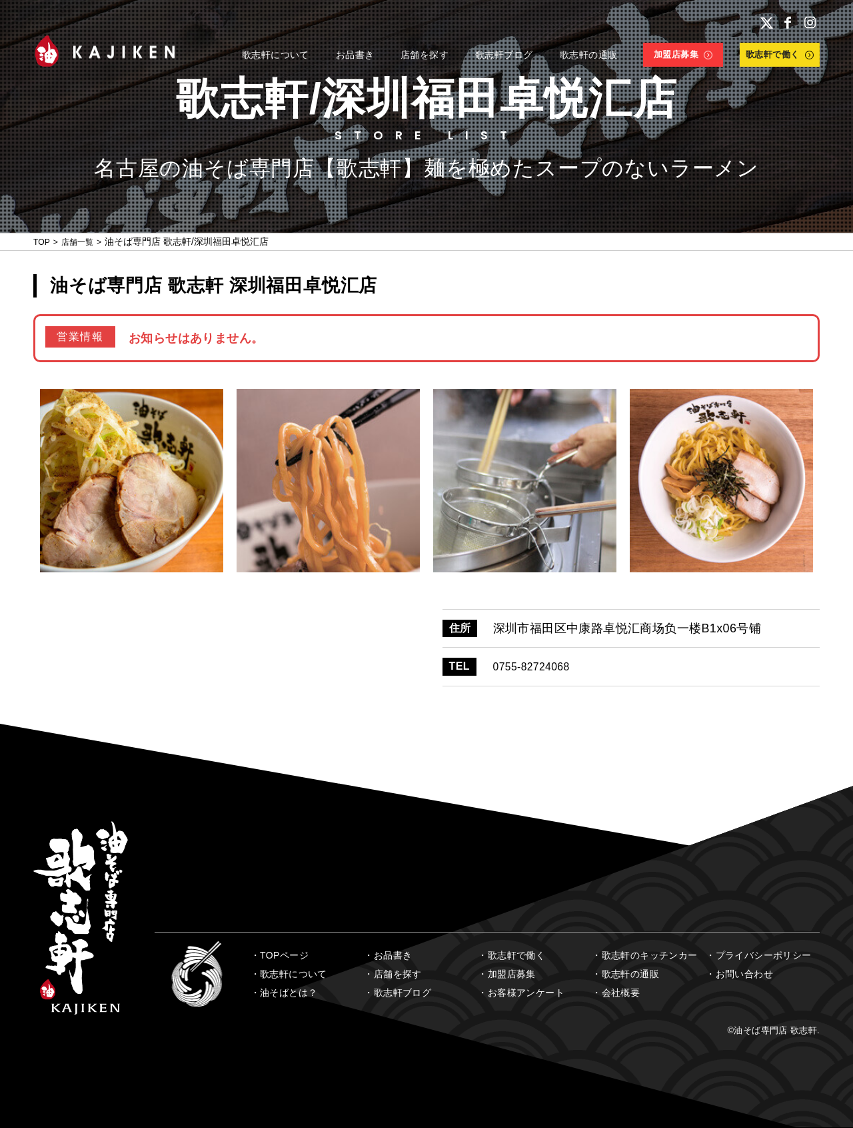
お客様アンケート (526, 992)
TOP (43, 241)
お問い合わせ (744, 974)
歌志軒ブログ (402, 992)
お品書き (393, 955)
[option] (131, 480)
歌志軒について (293, 974)
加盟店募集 (512, 974)
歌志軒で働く (516, 955)
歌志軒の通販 (630, 974)
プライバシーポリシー (764, 955)
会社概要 (621, 992)
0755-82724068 (536, 666)
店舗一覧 (83, 241)
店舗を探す (398, 974)
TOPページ (284, 955)
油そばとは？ (288, 992)
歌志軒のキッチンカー (650, 955)
